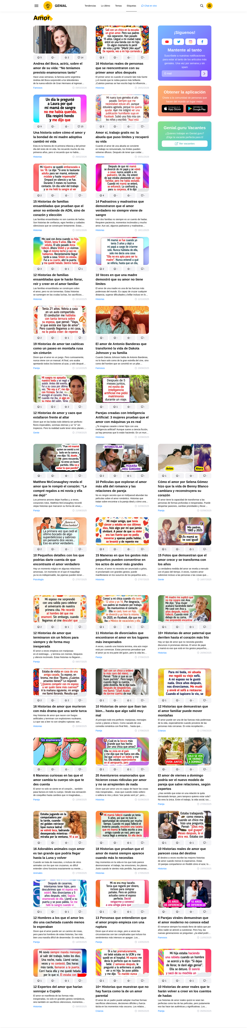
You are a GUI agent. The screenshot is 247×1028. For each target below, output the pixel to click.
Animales (37, 873)
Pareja (36, 368)
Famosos (37, 87)
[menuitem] (90, 5)
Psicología (38, 579)
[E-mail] (181, 73)
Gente (36, 432)
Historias (100, 87)
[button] (39, 57)
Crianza (162, 730)
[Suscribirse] (204, 73)
